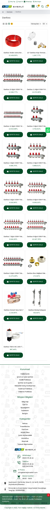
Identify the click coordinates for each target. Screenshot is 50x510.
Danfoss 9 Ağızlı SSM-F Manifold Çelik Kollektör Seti (14, 273)
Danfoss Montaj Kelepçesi (37, 310)
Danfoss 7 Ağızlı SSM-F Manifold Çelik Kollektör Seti (14, 236)
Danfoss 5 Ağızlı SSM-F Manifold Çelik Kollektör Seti (14, 200)
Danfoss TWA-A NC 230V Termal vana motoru (14, 347)
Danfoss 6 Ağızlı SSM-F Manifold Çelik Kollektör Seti (37, 200)
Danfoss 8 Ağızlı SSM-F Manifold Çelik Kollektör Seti (37, 236)
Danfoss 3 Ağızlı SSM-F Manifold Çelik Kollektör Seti (14, 163)
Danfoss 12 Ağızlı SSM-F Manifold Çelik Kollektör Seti (14, 126)
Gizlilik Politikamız (35, 499)
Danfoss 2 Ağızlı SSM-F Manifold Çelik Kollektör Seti (37, 126)
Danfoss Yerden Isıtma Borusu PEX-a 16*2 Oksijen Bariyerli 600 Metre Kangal (14, 53)
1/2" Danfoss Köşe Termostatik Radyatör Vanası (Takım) (37, 53)
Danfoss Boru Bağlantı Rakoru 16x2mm (37, 273)
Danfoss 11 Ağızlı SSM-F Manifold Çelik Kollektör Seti (37, 89)
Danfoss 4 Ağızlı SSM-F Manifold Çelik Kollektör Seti (37, 163)
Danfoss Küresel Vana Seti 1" (14, 310)
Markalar (9, 12)
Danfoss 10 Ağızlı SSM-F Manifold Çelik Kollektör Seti (14, 89)
